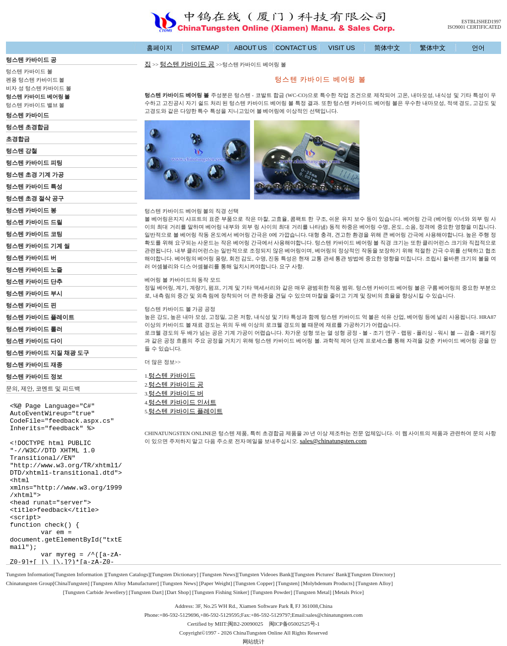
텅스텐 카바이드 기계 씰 (38, 246)
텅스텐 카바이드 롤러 (34, 329)
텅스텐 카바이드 (27, 115)
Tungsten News (218, 574)
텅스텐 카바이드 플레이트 (40, 317)
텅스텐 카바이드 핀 (31, 305)
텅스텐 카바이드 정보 (34, 376)
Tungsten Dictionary (174, 574)
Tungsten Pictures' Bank (320, 574)
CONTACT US (295, 47)
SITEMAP (205, 47)
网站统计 (253, 642)
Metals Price (348, 592)
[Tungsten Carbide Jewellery (94, 592)
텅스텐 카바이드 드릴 (34, 222)
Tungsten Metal (313, 592)
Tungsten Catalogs (127, 574)
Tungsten (288, 583)
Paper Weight (215, 583)
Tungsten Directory (372, 574)
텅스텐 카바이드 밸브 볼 (35, 105)
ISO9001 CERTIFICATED (474, 27)
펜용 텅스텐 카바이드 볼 (35, 80)
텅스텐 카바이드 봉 (31, 210)
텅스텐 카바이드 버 (31, 257)
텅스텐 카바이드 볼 (29, 71)
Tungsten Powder (272, 592)
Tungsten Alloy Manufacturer (125, 583)
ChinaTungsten (71, 583)
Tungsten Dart (146, 592)
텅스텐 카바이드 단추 (34, 281)
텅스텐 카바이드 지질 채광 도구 (47, 352)
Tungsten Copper (254, 583)
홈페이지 (159, 47)
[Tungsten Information (78, 574)
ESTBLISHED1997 (481, 21)
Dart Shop (178, 592)
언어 (478, 47)
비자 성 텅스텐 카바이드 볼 (38, 88)
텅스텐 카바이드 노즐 (34, 269)
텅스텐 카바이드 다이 (34, 341)
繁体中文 (433, 47)
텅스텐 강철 (21, 151)
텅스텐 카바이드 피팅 (34, 162)
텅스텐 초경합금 (27, 127)
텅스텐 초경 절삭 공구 (35, 198)
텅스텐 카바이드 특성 (34, 186)
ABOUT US (250, 47)
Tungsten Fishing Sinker (221, 592)
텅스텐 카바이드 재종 (34, 364)
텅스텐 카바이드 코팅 (34, 234)
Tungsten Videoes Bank (265, 574)
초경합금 (18, 139)
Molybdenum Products (328, 583)
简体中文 (387, 47)
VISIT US (341, 47)
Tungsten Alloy (374, 583)
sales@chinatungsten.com (333, 441)
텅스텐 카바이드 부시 (34, 293)
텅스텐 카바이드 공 (31, 59)
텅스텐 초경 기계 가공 (35, 174)
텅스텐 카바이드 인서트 (182, 402)
